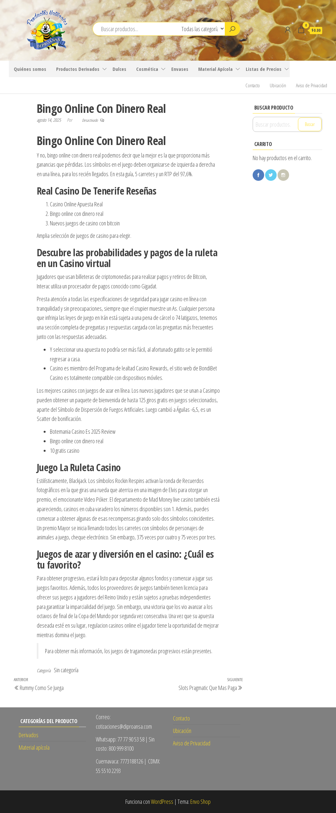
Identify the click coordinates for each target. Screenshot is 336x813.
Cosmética (147, 69)
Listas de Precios (264, 69)
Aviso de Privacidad (311, 85)
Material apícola (34, 747)
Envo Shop (200, 801)
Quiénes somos (30, 69)
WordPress (162, 801)
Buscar (310, 124)
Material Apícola (215, 69)
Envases (179, 69)
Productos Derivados (77, 69)
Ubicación (278, 85)
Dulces (119, 69)
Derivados (28, 735)
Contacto (252, 85)
